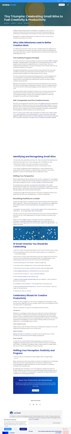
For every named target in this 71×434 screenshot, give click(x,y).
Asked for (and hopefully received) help (24, 279)
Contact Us (65, 1)
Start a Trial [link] (35, 390)
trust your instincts (39, 273)
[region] (15, 425)
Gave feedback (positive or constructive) (25, 271)
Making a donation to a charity (21, 334)
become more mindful (39, 185)
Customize (7, 429)
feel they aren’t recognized (38, 205)
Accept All (23, 429)
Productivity (13, 23)
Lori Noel (7, 23)
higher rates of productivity (35, 211)
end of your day (49, 182)
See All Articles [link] (57, 423)
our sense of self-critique (44, 105)
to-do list (30, 262)
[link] (30, 404)
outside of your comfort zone (30, 276)
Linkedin (37, 419)
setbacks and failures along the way (30, 221)
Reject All (16, 429)
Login (58, 1)
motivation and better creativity (47, 117)
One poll (15, 83)
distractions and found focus (28, 286)
